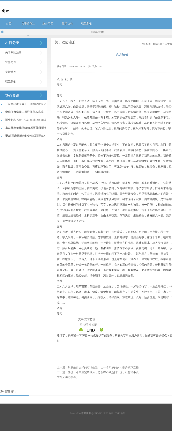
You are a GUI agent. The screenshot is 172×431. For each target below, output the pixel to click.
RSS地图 (108, 413)
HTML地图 (119, 413)
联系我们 (86, 23)
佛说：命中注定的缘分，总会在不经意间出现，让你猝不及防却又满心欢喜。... (25, 137)
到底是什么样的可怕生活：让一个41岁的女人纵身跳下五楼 (103, 367)
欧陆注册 (157, 43)
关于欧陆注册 (13, 52)
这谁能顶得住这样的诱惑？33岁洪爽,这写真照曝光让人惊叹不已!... (25, 129)
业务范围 (47, 23)
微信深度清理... (14, 112)
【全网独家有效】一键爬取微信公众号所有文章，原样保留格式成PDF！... (25, 105)
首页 (8, 23)
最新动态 (67, 23)
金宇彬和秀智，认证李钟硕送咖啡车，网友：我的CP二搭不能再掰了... (25, 121)
